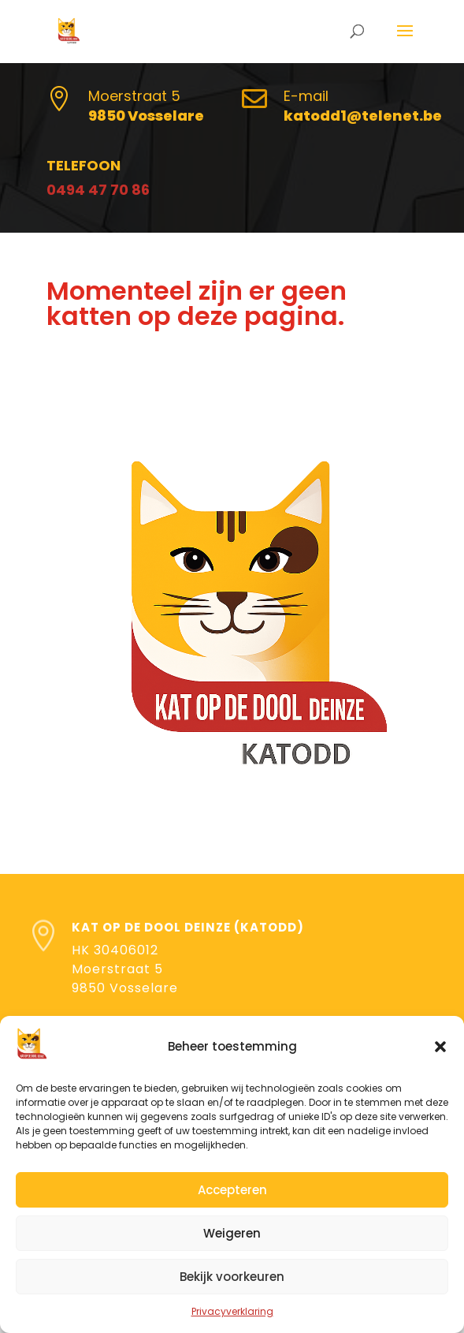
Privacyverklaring (232, 1311)
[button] (440, 1047)
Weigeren (232, 1233)
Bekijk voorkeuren (232, 1276)
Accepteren (232, 1190)
